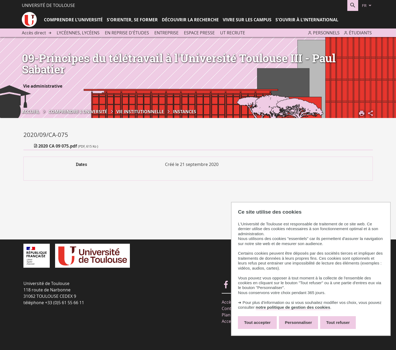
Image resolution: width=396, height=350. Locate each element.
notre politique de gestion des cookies (293, 307)
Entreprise (166, 33)
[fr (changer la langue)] (367, 5)
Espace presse (199, 33)
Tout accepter (257, 322)
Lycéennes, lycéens (78, 33)
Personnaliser (298, 322)
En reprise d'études (127, 33)
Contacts (231, 308)
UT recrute (232, 33)
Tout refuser (338, 322)
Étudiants (360, 33)
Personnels (326, 33)
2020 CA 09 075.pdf (68, 146)
